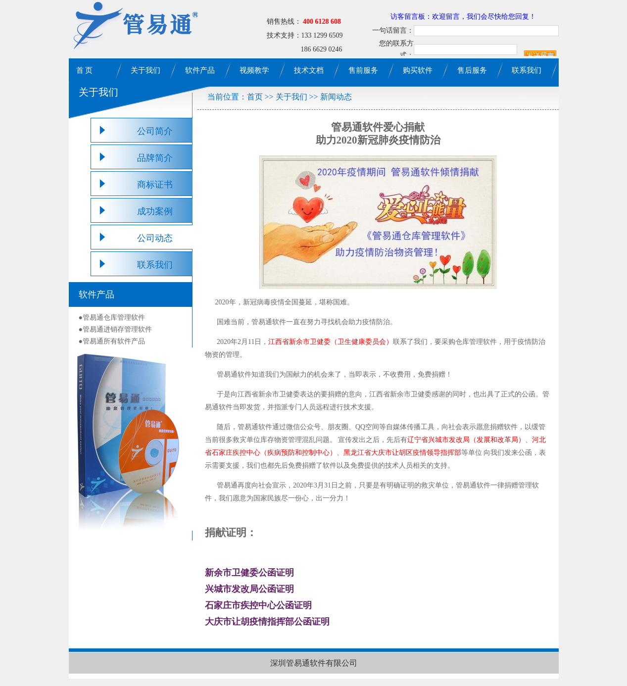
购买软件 (418, 70)
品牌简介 (155, 158)
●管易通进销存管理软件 (115, 329)
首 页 (84, 70)
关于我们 (145, 70)
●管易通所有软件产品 (112, 341)
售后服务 (472, 70)
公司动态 (155, 238)
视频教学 (254, 70)
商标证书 (155, 185)
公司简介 (155, 131)
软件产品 (200, 70)
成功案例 (155, 211)
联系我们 (526, 70)
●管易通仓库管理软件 (112, 317)
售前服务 (363, 70)
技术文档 (309, 70)
